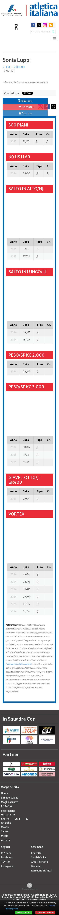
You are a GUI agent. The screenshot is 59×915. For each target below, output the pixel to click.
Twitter (5, 861)
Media (4, 835)
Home (4, 793)
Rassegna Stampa (41, 870)
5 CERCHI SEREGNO (14, 67)
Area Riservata (39, 861)
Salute (4, 831)
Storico (25, 113)
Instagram (7, 866)
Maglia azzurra (9, 802)
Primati (25, 107)
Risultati (25, 101)
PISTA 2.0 (6, 806)
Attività (5, 840)
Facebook (6, 857)
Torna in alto (29, 889)
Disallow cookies (45, 912)
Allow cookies (24, 912)
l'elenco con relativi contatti (19, 664)
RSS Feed (6, 853)
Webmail (36, 866)
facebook (33, 25)
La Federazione (9, 797)
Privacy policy (11, 908)
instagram (45, 25)
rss (51, 25)
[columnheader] (13, 134)
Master (5, 827)
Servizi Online (39, 857)
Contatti (36, 853)
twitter (39, 25)
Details (52, 905)
